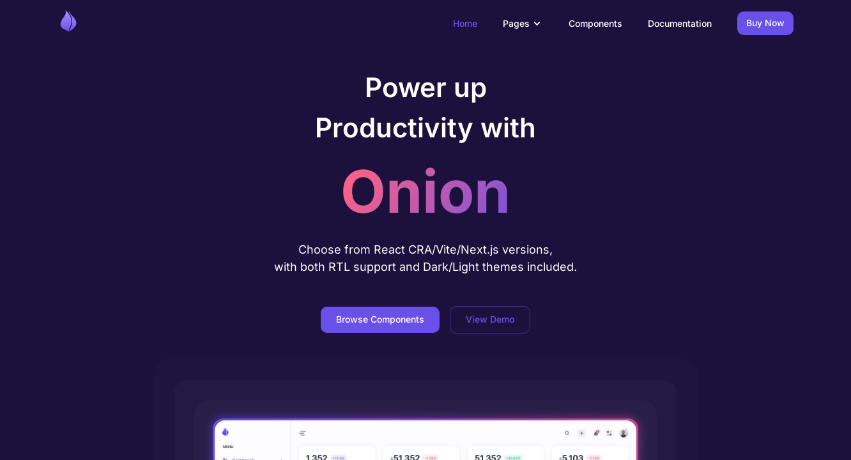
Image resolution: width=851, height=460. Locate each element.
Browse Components (380, 320)
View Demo (490, 320)
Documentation (680, 23)
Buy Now (765, 23)
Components (595, 23)
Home (465, 23)
